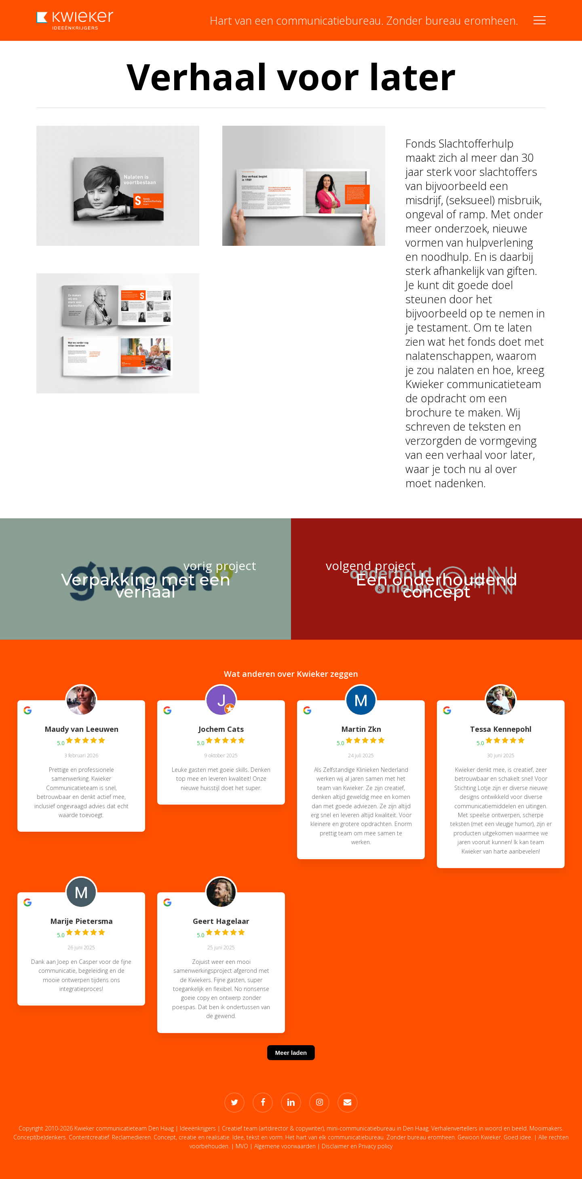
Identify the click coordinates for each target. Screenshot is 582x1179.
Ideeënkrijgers (198, 1128)
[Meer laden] (291, 1062)
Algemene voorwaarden (285, 1146)
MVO (242, 1146)
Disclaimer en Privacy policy (357, 1146)
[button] (540, 20)
